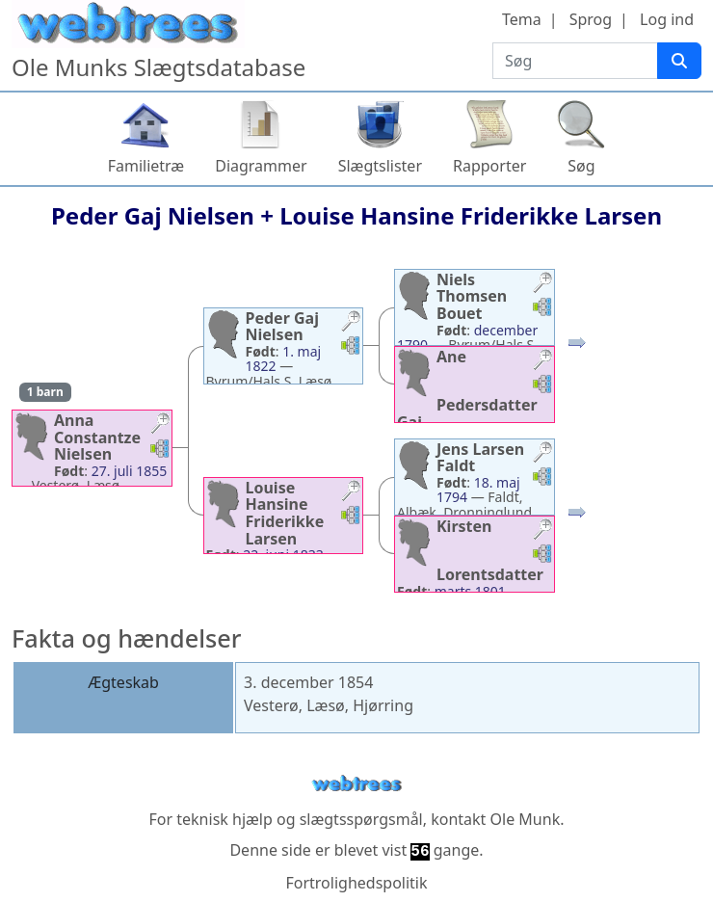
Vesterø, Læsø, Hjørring (328, 705)
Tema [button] (521, 19)
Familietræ (146, 165)
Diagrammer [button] (260, 165)
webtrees (356, 784)
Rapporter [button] (489, 165)
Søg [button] (581, 165)
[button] (160, 425)
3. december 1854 (308, 682)
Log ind (667, 19)
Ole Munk (525, 819)
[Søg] (679, 60)
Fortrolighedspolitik (356, 882)
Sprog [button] (590, 19)
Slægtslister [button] (380, 165)
